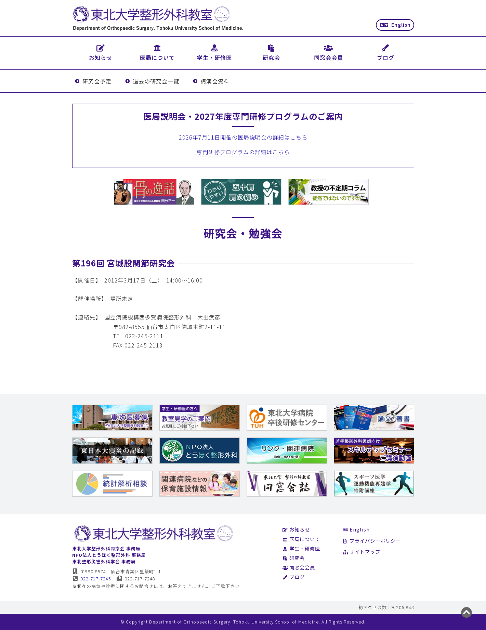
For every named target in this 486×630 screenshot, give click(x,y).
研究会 (294, 557)
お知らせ (296, 529)
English (395, 24)
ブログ (294, 576)
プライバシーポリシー (372, 540)
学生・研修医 (301, 548)
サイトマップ (362, 551)
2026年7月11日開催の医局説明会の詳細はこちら (243, 137)
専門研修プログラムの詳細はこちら (243, 152)
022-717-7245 (91, 578)
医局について (301, 538)
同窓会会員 (299, 567)
